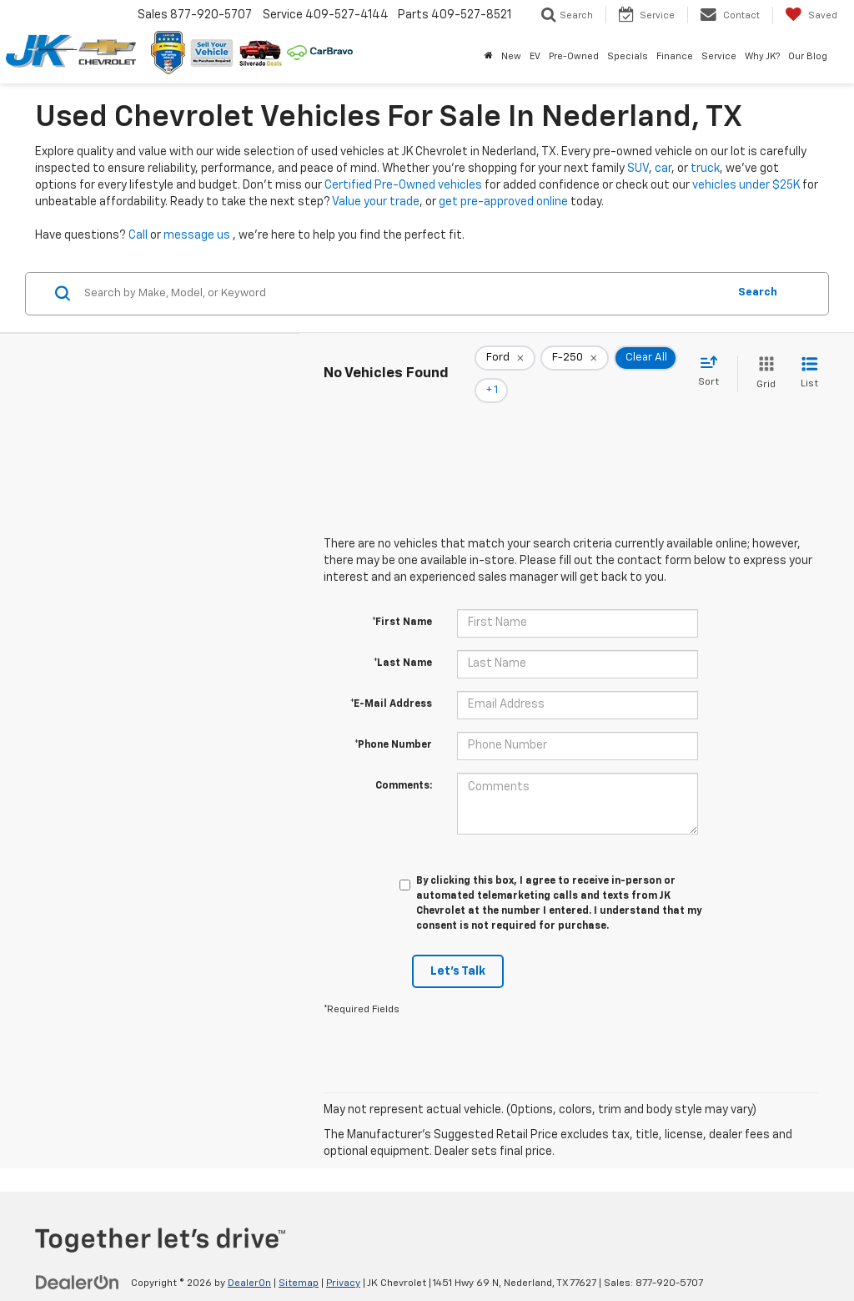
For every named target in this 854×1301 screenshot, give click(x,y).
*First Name (402, 599)
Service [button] (718, 56)
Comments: (403, 763)
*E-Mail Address (391, 681)
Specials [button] (627, 56)
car (663, 168)
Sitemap (299, 1260)
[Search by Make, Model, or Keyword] (403, 294)
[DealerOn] (77, 1259)
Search (757, 292)
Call (138, 235)
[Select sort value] (713, 361)
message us (196, 235)
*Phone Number (393, 722)
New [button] (511, 56)
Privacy (343, 1260)
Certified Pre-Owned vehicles (403, 185)
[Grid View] (762, 363)
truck (705, 168)
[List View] (809, 363)
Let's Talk (457, 948)
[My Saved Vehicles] (811, 15)
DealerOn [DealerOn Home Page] (249, 1260)
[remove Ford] (505, 362)
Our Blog (807, 56)
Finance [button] (674, 56)
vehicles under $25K (746, 185)
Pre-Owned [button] (574, 56)
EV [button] (535, 56)
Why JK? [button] (762, 56)
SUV (638, 168)
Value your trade (375, 202)
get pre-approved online (503, 202)
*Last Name (403, 640)
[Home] (488, 56)
